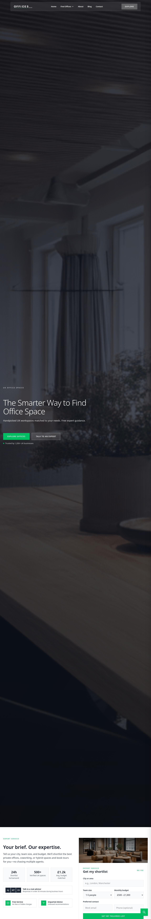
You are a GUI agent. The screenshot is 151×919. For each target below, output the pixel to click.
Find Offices (67, 6)
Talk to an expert (46, 436)
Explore (129, 6)
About (80, 6)
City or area (88, 878)
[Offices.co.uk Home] (23, 6)
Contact (99, 6)
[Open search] (144, 912)
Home (53, 6)
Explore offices (16, 436)
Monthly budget (121, 890)
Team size (87, 890)
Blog (90, 6)
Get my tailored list (113, 916)
